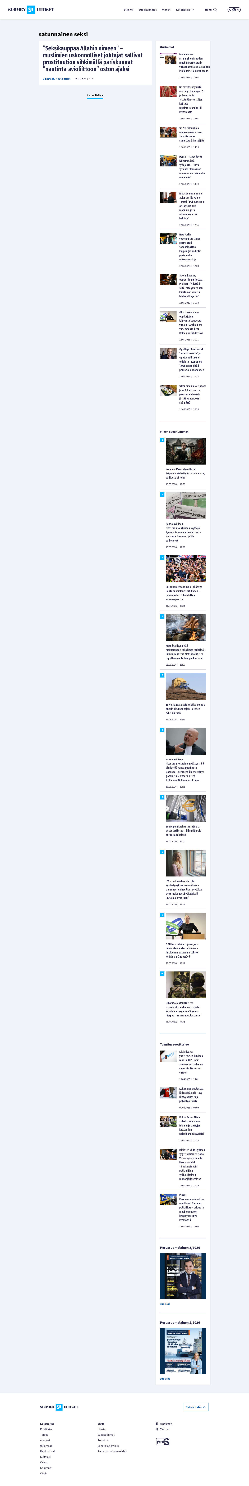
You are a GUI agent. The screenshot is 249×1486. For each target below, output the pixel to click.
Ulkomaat (48, 79)
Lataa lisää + (95, 95)
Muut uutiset (63, 79)
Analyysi (45, 1440)
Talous (44, 1435)
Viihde (43, 1473)
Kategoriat (185, 10)
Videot (166, 10)
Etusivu (128, 10)
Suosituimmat (148, 10)
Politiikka (46, 1429)
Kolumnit (46, 1468)
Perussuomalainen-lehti (112, 1451)
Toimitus (103, 1440)
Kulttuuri (45, 1457)
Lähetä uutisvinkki (108, 1446)
